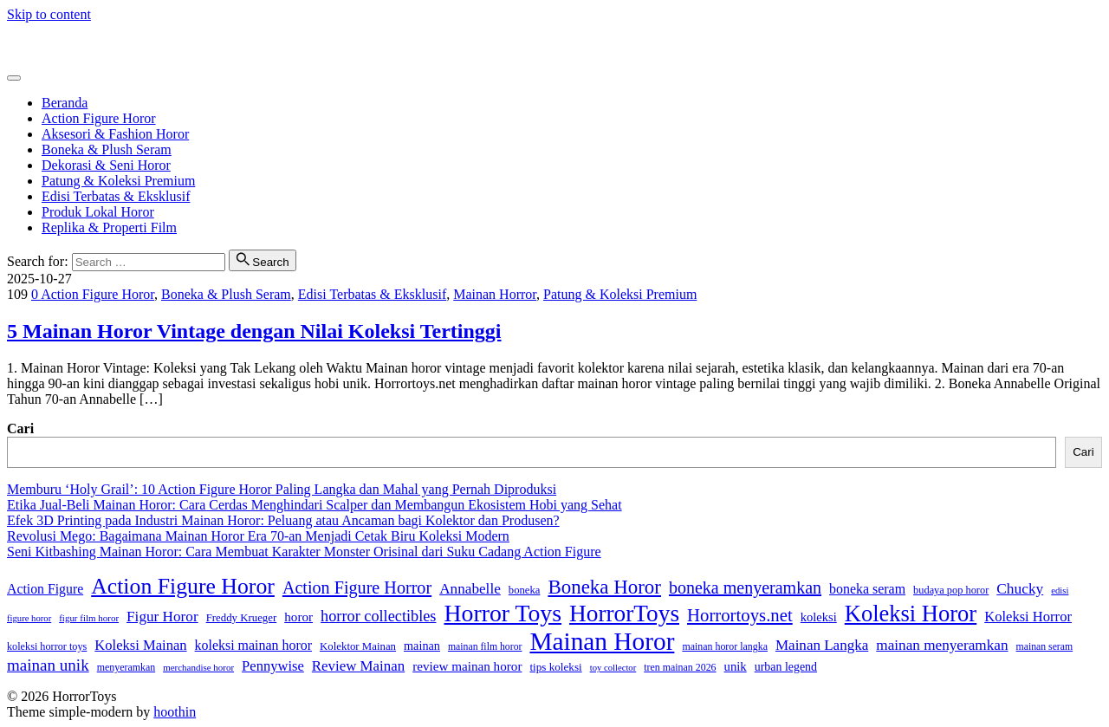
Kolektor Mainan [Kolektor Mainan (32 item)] (358, 646)
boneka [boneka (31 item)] (525, 590)
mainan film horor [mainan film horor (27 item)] (485, 646)
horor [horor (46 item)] (298, 616)
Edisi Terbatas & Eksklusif (116, 196)
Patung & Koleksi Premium (118, 180)
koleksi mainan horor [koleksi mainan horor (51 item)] (253, 645)
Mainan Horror (494, 294)
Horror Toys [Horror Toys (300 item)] (502, 613)
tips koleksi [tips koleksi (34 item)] (555, 666)
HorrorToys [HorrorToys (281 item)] (624, 613)
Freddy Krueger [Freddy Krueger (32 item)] (241, 618)
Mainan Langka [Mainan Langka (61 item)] (821, 645)
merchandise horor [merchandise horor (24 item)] (198, 667)
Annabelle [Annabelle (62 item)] (470, 589)
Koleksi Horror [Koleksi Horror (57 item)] (1028, 616)
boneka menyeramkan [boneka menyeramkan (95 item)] (745, 587)
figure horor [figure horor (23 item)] (29, 618)
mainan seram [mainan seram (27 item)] (1044, 646)
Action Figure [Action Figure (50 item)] (45, 588)
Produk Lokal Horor (98, 211)
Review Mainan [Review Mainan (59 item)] (358, 666)
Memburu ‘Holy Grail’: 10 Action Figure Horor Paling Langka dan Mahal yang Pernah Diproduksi (281, 489)
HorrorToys (39, 43)
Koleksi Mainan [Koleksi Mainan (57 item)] (140, 645)
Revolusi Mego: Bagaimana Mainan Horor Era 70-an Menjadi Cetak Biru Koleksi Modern (258, 536)
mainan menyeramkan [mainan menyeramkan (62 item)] (942, 645)
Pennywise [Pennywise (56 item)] (273, 666)
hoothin (174, 711)
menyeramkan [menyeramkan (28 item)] (126, 667)
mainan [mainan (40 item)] (422, 645)
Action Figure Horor (99, 118)
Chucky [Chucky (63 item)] (1019, 589)
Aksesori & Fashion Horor (115, 134)
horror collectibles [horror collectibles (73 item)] (378, 616)
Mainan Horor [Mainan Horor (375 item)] (601, 641)
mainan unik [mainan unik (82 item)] (48, 665)
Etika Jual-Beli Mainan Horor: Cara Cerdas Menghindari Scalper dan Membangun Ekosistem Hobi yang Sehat (314, 504)
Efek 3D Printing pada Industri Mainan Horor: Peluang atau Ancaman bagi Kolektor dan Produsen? (283, 520)
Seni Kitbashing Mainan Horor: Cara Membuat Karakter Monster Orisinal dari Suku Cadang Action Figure (304, 551)
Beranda (65, 102)
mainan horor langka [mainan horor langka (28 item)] (725, 646)
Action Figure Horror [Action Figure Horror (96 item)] (356, 587)
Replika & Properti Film (109, 227)
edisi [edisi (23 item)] (1059, 590)
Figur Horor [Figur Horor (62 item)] (162, 616)
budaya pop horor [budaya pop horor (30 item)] (951, 590)
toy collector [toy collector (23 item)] (613, 667)
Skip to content (49, 14)
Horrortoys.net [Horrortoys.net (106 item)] (740, 615)
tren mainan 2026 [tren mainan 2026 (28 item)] (680, 667)
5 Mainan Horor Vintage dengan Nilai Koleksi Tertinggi (254, 331)
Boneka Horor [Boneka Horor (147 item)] (604, 587)
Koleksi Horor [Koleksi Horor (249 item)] (910, 613)
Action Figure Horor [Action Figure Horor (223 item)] (183, 586)
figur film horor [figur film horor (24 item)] (89, 618)
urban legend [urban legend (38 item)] (786, 666)
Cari (20, 428)
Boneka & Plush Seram (107, 149)
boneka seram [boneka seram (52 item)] (867, 588)
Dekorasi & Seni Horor (106, 165)
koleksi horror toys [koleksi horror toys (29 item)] (47, 646)
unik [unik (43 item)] (735, 666)
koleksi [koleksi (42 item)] (819, 617)
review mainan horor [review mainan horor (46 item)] (467, 666)
